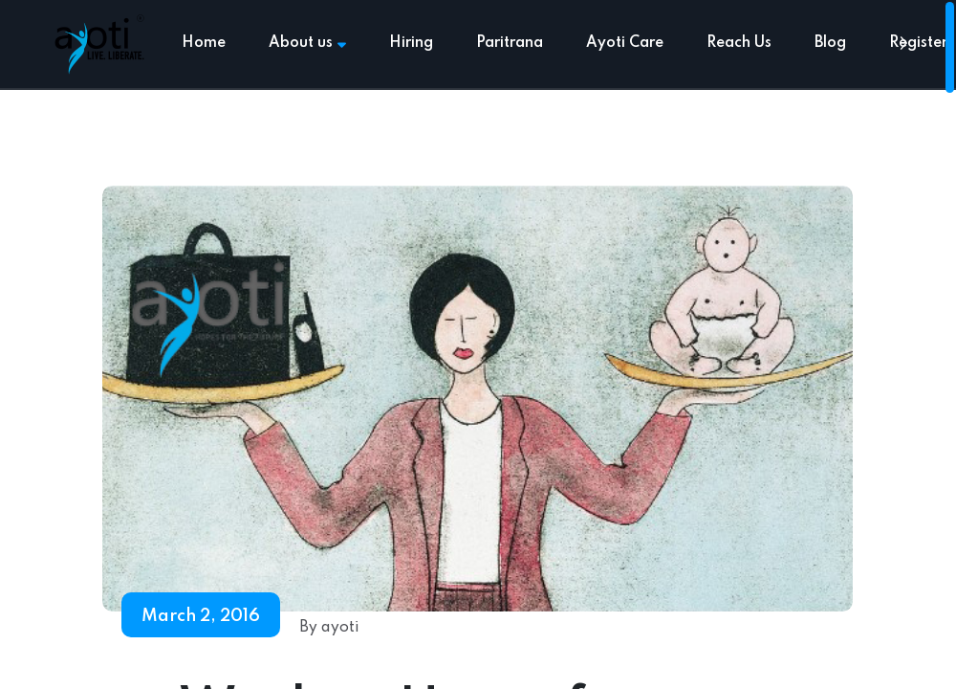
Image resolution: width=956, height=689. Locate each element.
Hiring (411, 43)
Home (204, 43)
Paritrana (509, 43)
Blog (830, 43)
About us (307, 43)
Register (918, 43)
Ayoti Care (624, 43)
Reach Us (738, 43)
